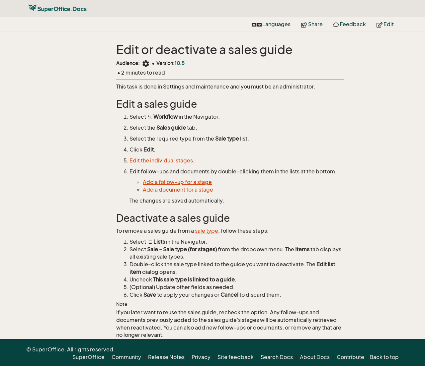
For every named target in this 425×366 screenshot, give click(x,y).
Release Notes (166, 357)
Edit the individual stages (161, 160)
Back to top (384, 357)
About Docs (315, 357)
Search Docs (277, 357)
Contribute (350, 357)
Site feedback (235, 357)
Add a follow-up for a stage (177, 182)
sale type (206, 230)
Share (312, 24)
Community (126, 357)
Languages (271, 24)
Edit (385, 24)
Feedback (349, 24)
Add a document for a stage (178, 189)
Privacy (201, 357)
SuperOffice (88, 357)
